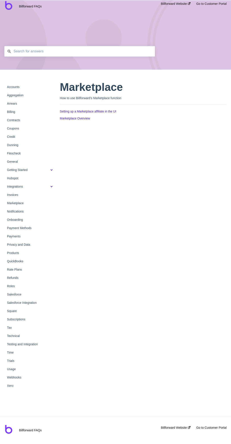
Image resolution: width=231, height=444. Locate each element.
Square (12, 311)
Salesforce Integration (22, 302)
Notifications (15, 211)
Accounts (13, 87)
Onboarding (15, 219)
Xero (10, 385)
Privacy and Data (18, 244)
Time (10, 352)
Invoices (12, 195)
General (12, 161)
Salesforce (14, 294)
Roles (11, 286)
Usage (11, 369)
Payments (13, 236)
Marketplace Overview (75, 118)
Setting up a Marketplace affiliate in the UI (88, 111)
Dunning (12, 145)
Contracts (13, 120)
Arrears (12, 103)
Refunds (12, 278)
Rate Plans (14, 269)
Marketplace (15, 203)
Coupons (13, 128)
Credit (11, 136)
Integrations (15, 186)
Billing (11, 112)
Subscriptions (16, 319)
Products (13, 253)
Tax (9, 327)
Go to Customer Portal (211, 3)
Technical (13, 336)
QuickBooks (15, 261)
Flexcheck (14, 153)
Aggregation (15, 95)
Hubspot (12, 178)
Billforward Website (175, 3)
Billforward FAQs (30, 6)
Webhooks (14, 377)
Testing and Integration (22, 344)
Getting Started (17, 170)
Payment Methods (19, 228)
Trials (10, 361)
